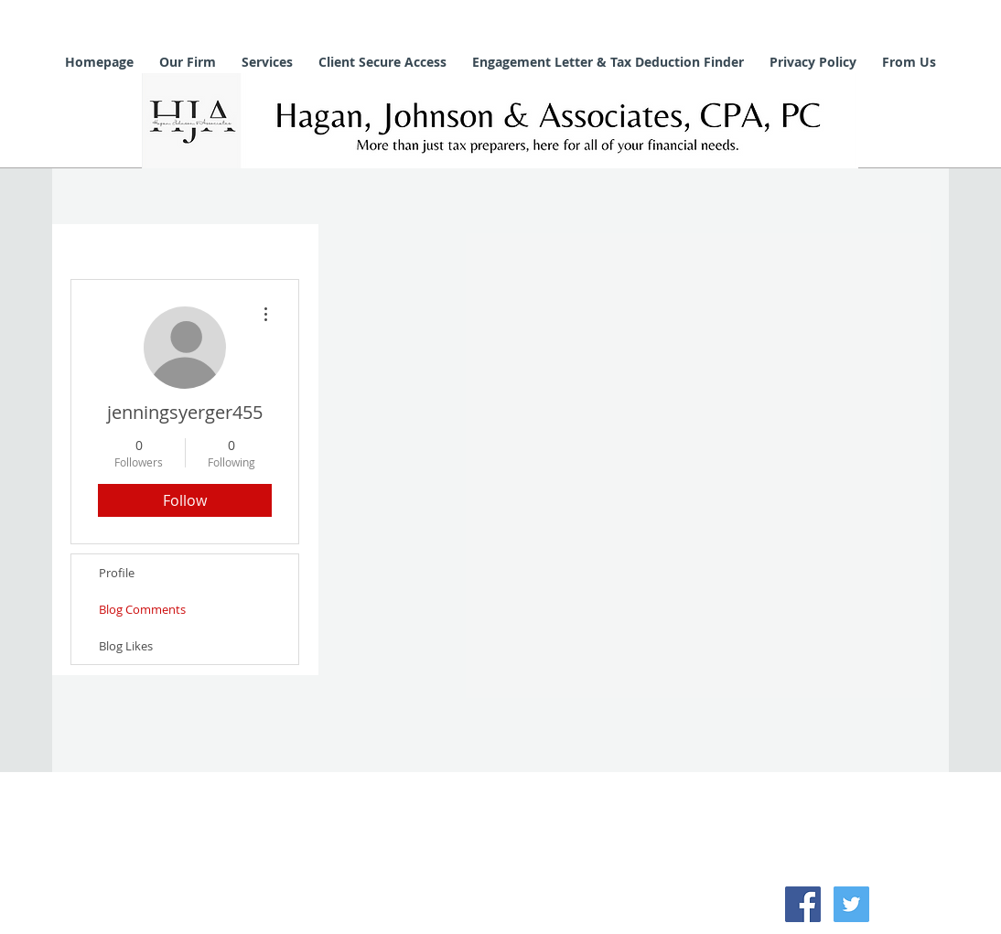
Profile (117, 572)
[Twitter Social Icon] (851, 904)
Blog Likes (126, 646)
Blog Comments (142, 609)
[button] (187, 61)
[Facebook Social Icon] (803, 904)
